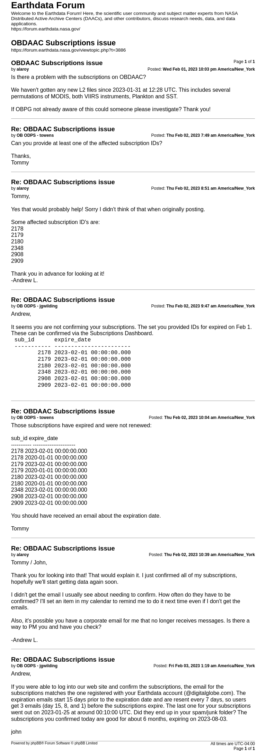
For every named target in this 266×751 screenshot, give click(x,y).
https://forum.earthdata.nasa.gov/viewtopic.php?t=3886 (68, 50)
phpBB (36, 743)
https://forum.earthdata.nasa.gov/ (45, 29)
